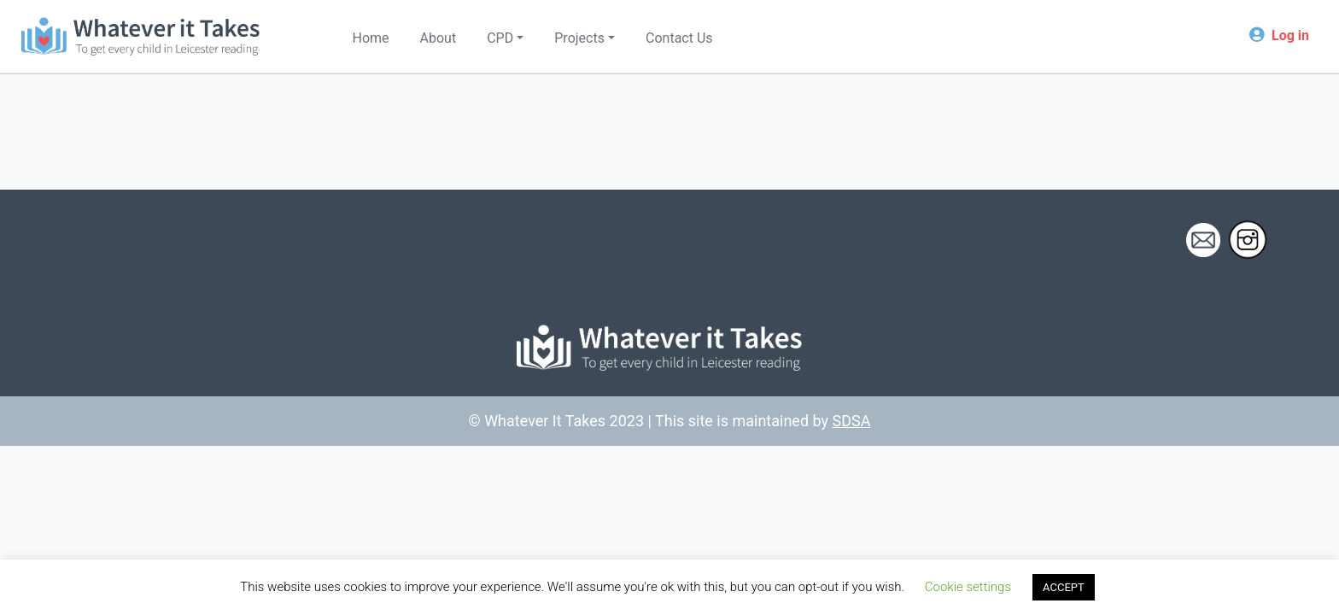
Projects (579, 38)
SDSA (852, 421)
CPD (500, 38)
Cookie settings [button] (968, 586)
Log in (1290, 35)
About (438, 38)
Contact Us (679, 38)
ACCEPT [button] (1064, 587)
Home (371, 38)
